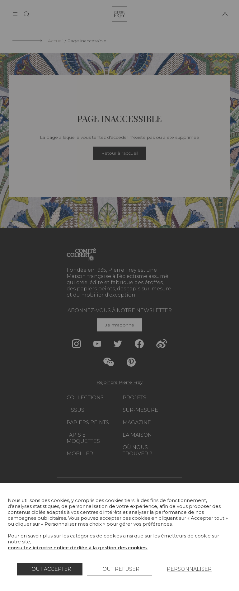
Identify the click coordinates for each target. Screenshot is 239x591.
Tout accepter (50, 569)
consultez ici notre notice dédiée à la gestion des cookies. (78, 548)
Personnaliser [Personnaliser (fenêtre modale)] (189, 569)
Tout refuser (119, 569)
